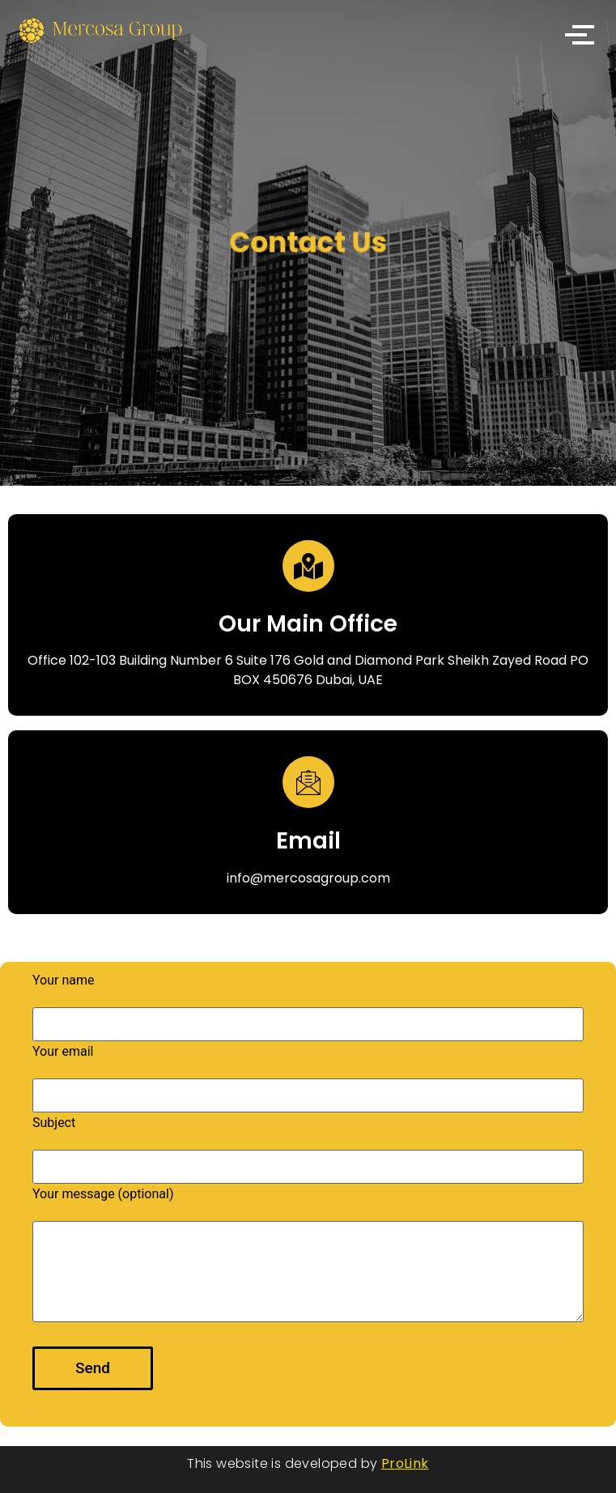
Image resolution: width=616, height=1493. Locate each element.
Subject (308, 1145)
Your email (308, 1074)
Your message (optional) (308, 1255)
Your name (308, 1002)
